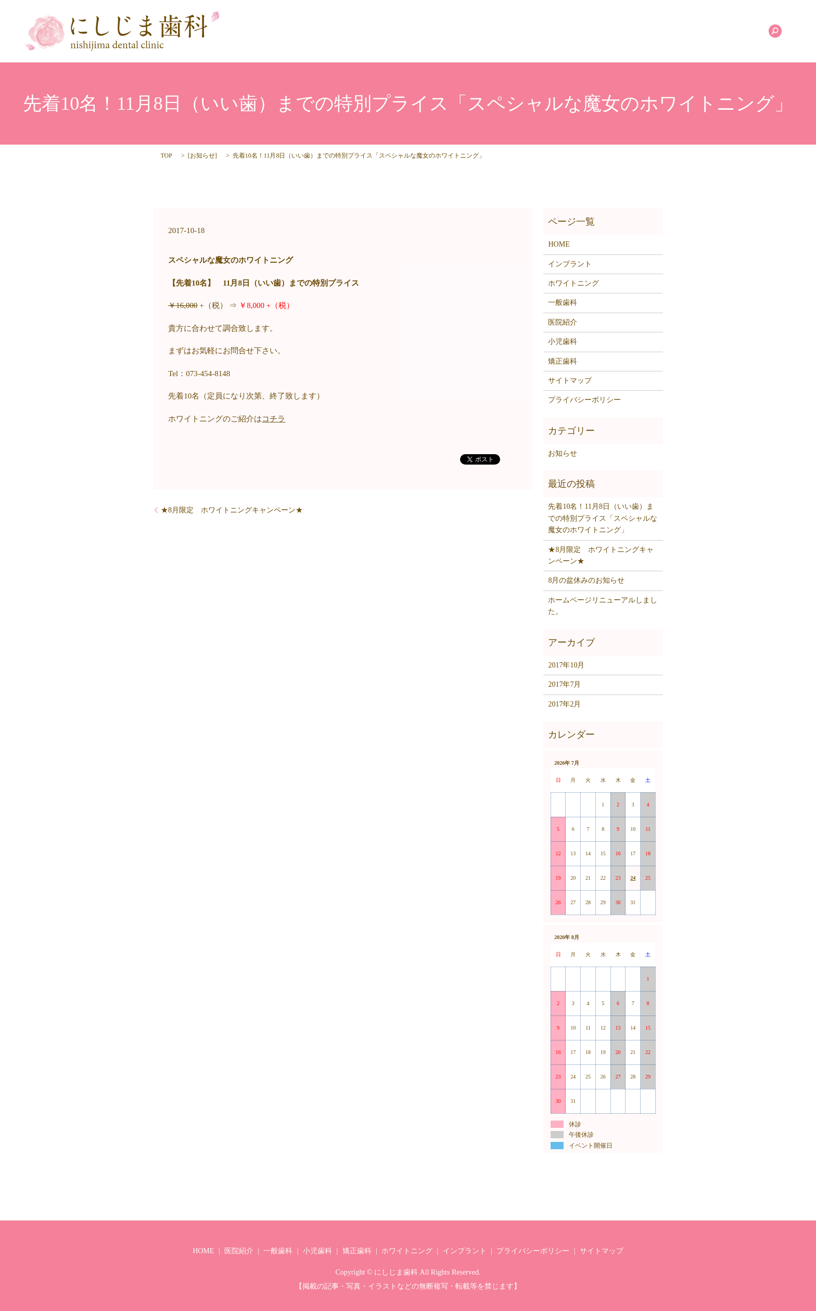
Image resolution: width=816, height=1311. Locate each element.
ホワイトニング (663, 31)
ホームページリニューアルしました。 (602, 605)
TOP (166, 155)
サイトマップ (570, 380)
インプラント (728, 31)
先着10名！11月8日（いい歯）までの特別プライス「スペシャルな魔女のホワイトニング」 (602, 518)
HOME (423, 31)
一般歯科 (512, 31)
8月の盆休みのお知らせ (586, 580)
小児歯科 (558, 31)
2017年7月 (564, 684)
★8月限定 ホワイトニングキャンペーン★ (232, 510)
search (775, 31)
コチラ (273, 419)
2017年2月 (564, 704)
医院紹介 (465, 31)
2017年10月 (566, 665)
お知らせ (202, 155)
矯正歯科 (605, 31)
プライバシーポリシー (584, 400)
